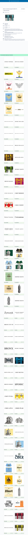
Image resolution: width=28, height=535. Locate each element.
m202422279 (6, 294)
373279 (16, 473)
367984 (5, 509)
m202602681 (17, 79)
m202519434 (17, 210)
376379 (16, 425)
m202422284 (17, 282)
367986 (16, 509)
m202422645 (17, 246)
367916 (16, 533)
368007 (5, 485)
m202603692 (6, 67)
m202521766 (6, 186)
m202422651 (17, 234)
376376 (16, 437)
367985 (5, 521)
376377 (5, 449)
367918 (5, 533)
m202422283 (6, 306)
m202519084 (17, 222)
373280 (5, 473)
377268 (16, 413)
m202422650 (6, 270)
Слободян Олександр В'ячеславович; (9, 32)
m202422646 (6, 246)
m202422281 (17, 294)
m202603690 (17, 67)
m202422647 (6, 258)
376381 (16, 449)
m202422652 (6, 234)
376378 (5, 425)
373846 (5, 461)
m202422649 (17, 258)
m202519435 (17, 198)
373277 (16, 485)
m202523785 (6, 91)
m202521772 (17, 186)
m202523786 (17, 91)
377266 (5, 413)
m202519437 (6, 210)
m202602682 (6, 79)
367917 (16, 521)
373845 (16, 461)
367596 (16, 497)
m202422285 (17, 306)
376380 (5, 437)
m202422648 (17, 270)
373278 (5, 497)
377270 (16, 401)
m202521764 (6, 198)
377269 (5, 401)
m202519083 (6, 222)
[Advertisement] (14, 5)
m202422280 (6, 282)
